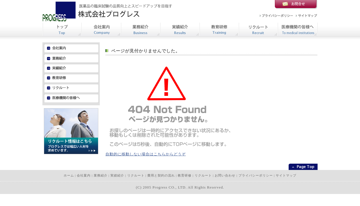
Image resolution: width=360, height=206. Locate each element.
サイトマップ (286, 175)
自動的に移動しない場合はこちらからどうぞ (145, 154)
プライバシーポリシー (255, 175)
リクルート (135, 175)
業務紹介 (100, 175)
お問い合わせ (225, 175)
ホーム (69, 175)
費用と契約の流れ (161, 175)
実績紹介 (117, 175)
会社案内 (84, 175)
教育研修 (184, 175)
